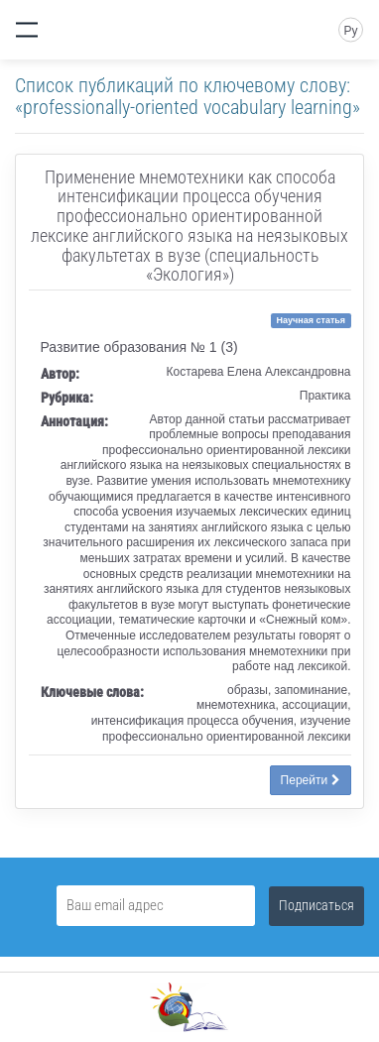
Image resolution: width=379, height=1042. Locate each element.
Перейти (310, 780)
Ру (350, 31)
